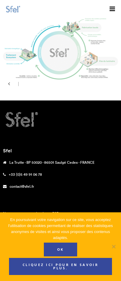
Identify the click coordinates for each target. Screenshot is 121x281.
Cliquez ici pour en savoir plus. (60, 266)
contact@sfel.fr (22, 186)
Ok (60, 249)
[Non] (113, 247)
